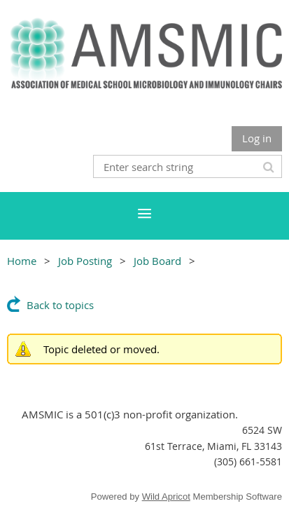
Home (21, 261)
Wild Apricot (166, 496)
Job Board (157, 261)
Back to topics (60, 305)
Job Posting (85, 261)
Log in (257, 138)
